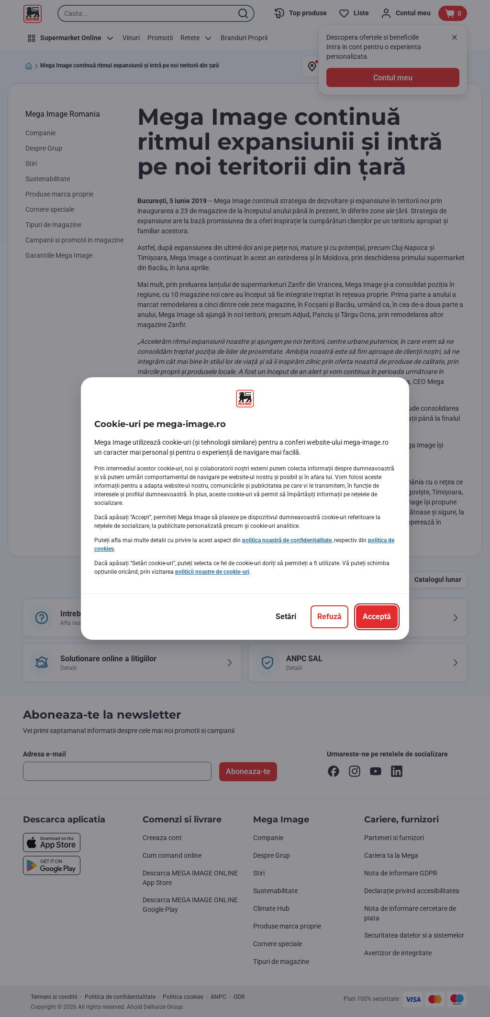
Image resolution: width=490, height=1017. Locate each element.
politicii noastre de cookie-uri (212, 572)
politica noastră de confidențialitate (287, 540)
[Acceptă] (377, 616)
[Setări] (286, 616)
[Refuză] (329, 616)
